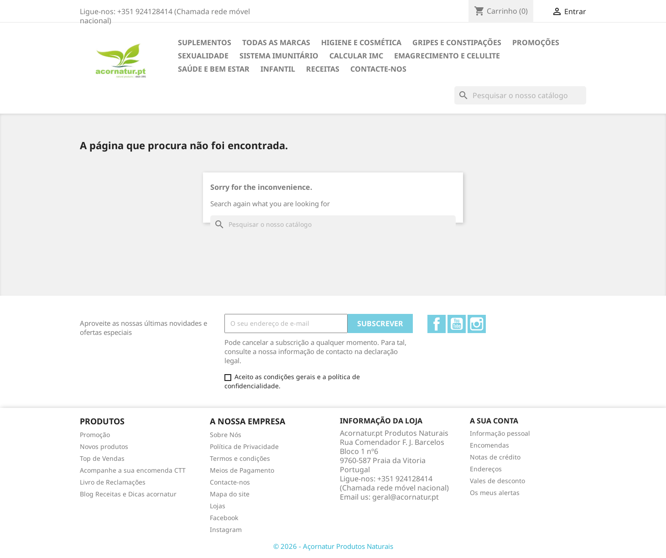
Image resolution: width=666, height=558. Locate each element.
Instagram (477, 324)
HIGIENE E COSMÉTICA (361, 42)
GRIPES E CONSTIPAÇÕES (456, 42)
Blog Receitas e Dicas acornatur (128, 494)
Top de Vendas (102, 458)
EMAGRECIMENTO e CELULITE (447, 56)
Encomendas (489, 445)
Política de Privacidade (244, 446)
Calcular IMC (356, 56)
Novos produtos (104, 446)
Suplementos (204, 42)
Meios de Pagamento (242, 470)
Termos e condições (240, 458)
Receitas (322, 69)
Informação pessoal (500, 433)
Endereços (486, 468)
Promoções (535, 42)
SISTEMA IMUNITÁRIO (278, 56)
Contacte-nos (378, 69)
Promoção (95, 434)
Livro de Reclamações (113, 482)
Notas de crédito (495, 457)
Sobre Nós (225, 434)
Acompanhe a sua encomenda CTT (133, 470)
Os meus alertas (495, 492)
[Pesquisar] (520, 95)
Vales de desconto (497, 480)
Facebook (436, 324)
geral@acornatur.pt (405, 497)
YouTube (456, 324)
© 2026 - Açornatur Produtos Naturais (333, 546)
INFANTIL (277, 69)
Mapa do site (230, 494)
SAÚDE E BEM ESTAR (214, 69)
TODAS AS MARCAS (276, 42)
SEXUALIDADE (203, 56)
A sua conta (494, 421)
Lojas (217, 505)
